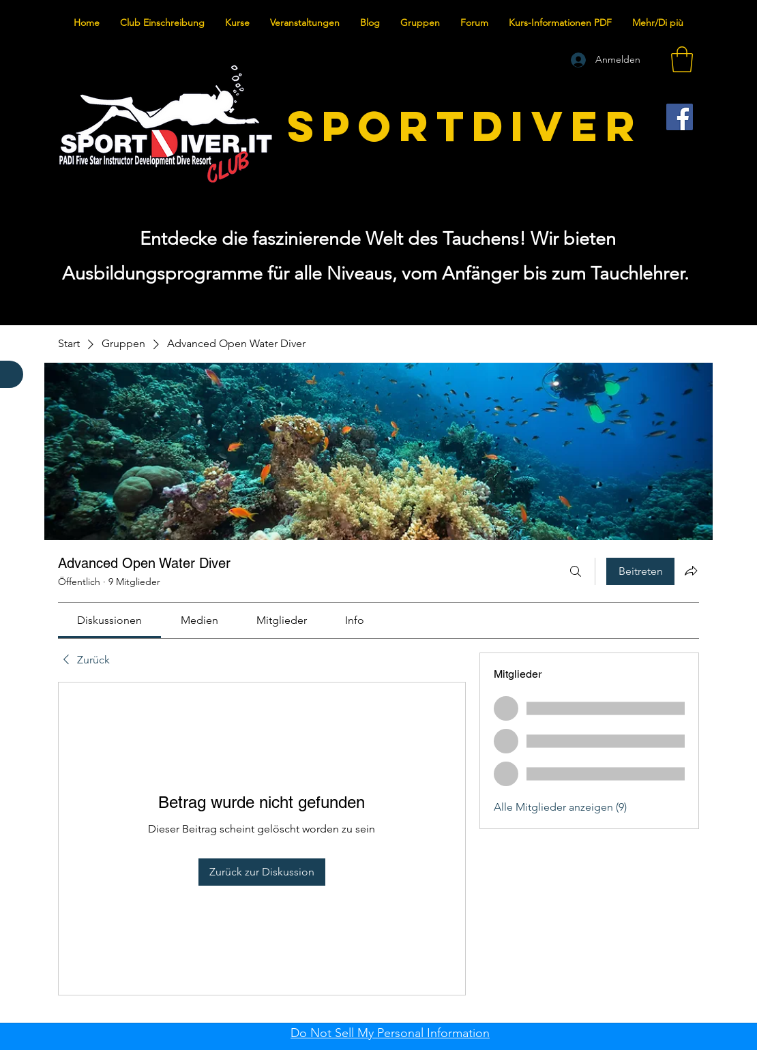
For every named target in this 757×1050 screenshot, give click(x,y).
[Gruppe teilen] (691, 570)
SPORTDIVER (465, 126)
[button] (682, 59)
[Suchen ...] (575, 571)
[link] (109, 620)
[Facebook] (679, 117)
